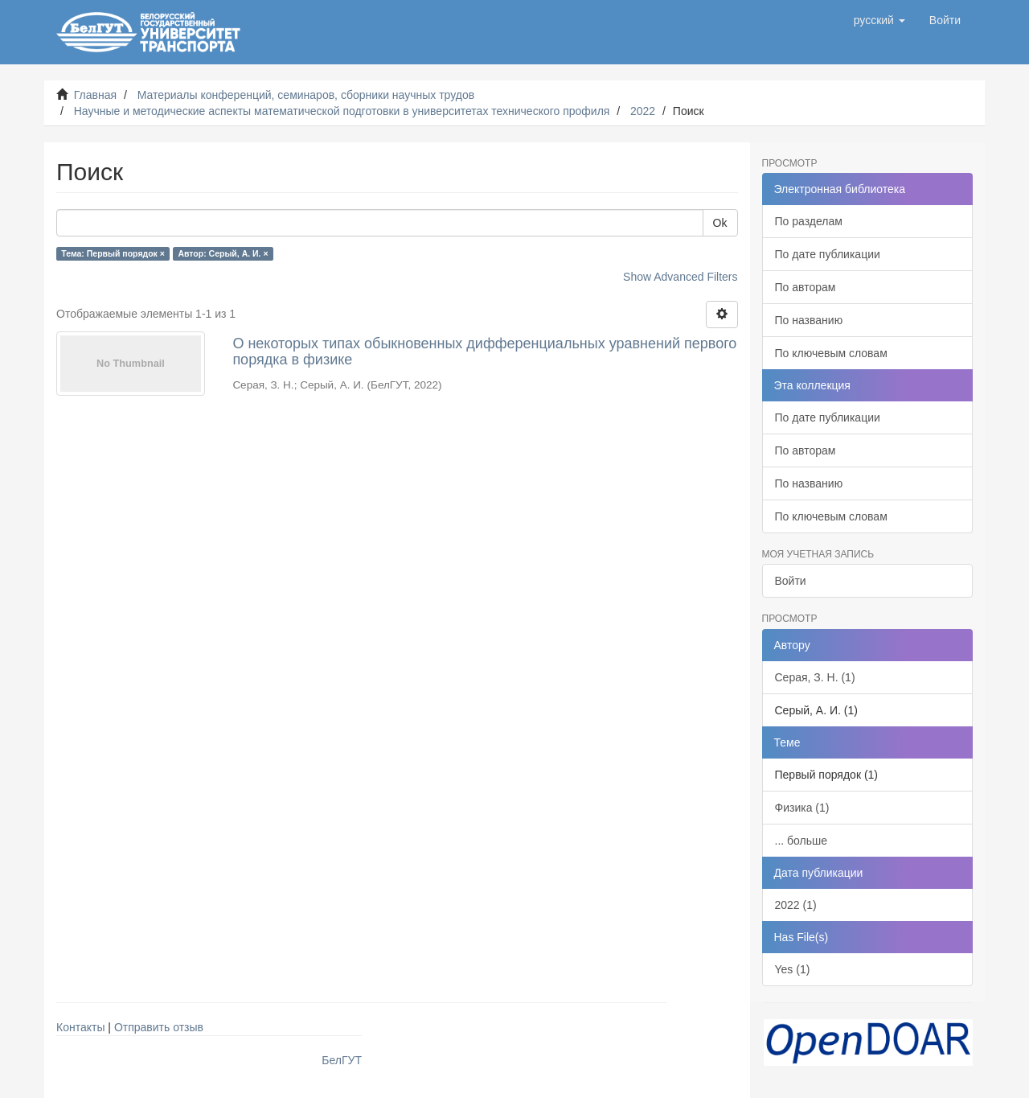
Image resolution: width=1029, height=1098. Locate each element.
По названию (809, 320)
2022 (642, 111)
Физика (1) (802, 807)
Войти (790, 580)
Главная (95, 94)
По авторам (805, 287)
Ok (720, 222)
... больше (801, 840)
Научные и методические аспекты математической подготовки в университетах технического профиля (342, 111)
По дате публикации (827, 254)
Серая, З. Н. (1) (815, 677)
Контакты (80, 1027)
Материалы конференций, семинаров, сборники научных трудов (306, 94)
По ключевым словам (831, 353)
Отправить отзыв (158, 1027)
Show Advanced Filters (680, 276)
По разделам (808, 221)
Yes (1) (792, 969)
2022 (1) (796, 905)
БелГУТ (342, 1060)
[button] (879, 20)
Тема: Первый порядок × (113, 253)
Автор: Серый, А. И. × (223, 253)
